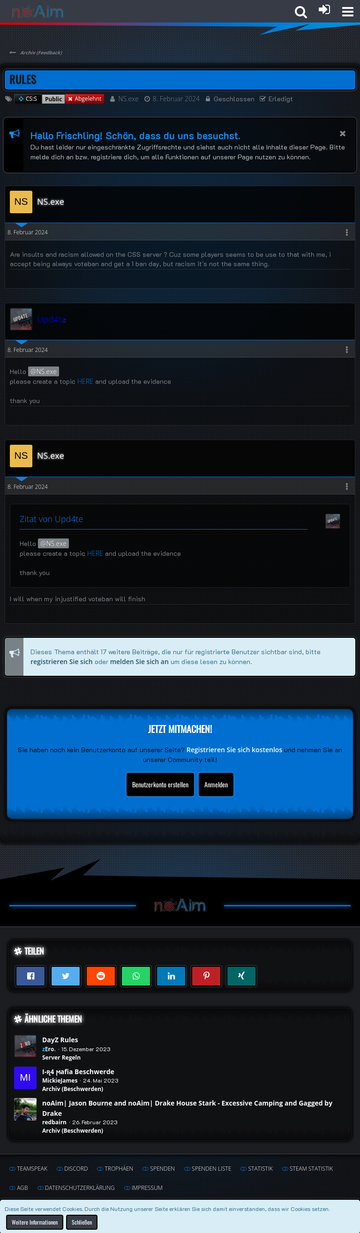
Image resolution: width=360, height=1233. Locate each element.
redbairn (54, 1122)
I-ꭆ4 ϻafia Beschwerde (78, 1071)
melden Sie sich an (139, 661)
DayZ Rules (60, 1039)
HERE (85, 381)
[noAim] (38, 11)
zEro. (49, 1049)
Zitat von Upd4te (51, 518)
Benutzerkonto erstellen (160, 784)
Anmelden (216, 784)
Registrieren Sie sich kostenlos (234, 749)
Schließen (82, 1222)
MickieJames (59, 1080)
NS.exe (128, 98)
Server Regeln (61, 1057)
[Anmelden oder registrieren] (324, 9)
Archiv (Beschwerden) (72, 1089)
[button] (347, 11)
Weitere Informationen (35, 1222)
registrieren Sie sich (61, 661)
